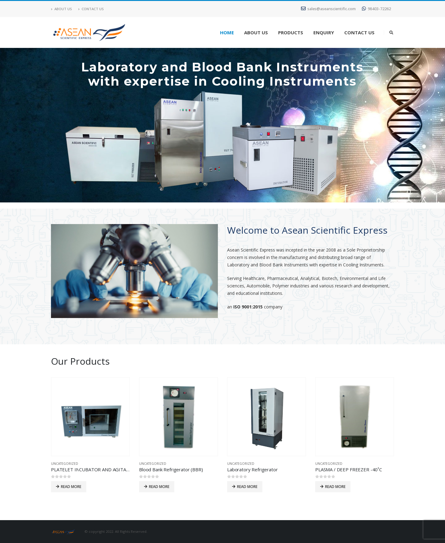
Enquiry (323, 32)
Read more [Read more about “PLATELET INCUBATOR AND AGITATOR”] (71, 486)
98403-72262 (376, 8)
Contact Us (91, 8)
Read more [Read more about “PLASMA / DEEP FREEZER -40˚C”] (335, 486)
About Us (61, 8)
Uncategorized (64, 463)
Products (290, 32)
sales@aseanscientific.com (328, 8)
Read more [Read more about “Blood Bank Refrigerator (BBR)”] (159, 486)
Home (227, 32)
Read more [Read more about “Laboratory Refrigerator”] (247, 486)
